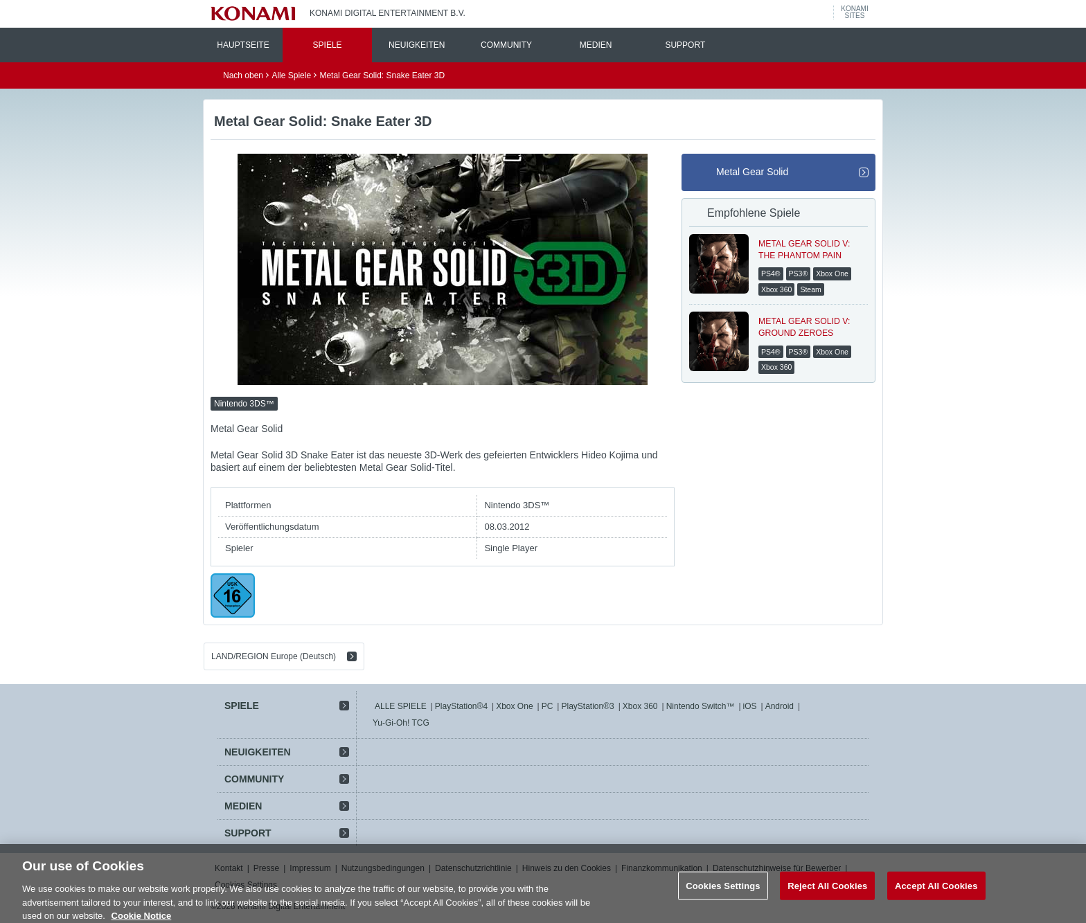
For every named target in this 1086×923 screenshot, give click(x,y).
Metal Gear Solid (752, 171)
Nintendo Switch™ (700, 706)
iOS (750, 706)
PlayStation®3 (587, 706)
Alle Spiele (291, 75)
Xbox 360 (640, 706)
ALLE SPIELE (401, 706)
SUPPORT (685, 45)
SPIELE (327, 45)
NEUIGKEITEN (417, 45)
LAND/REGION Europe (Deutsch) (273, 656)
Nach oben (243, 75)
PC (547, 706)
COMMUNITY (506, 45)
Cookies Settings (723, 891)
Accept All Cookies (936, 891)
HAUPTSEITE (243, 45)
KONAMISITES (854, 12)
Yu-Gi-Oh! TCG (401, 723)
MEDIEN (596, 45)
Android (779, 706)
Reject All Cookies (827, 891)
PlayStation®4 (461, 706)
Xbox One (514, 706)
